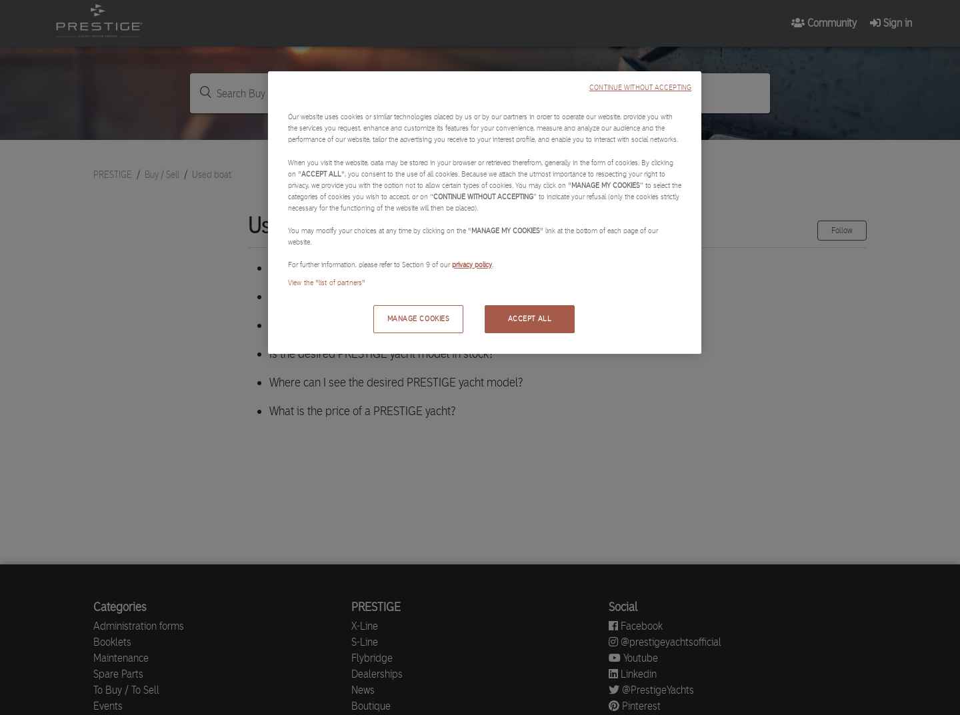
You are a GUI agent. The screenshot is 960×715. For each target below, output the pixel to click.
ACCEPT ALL (530, 318)
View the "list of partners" (326, 282)
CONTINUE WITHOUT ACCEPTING (640, 87)
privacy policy (472, 264)
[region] (484, 212)
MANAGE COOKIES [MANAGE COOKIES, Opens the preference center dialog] (418, 318)
